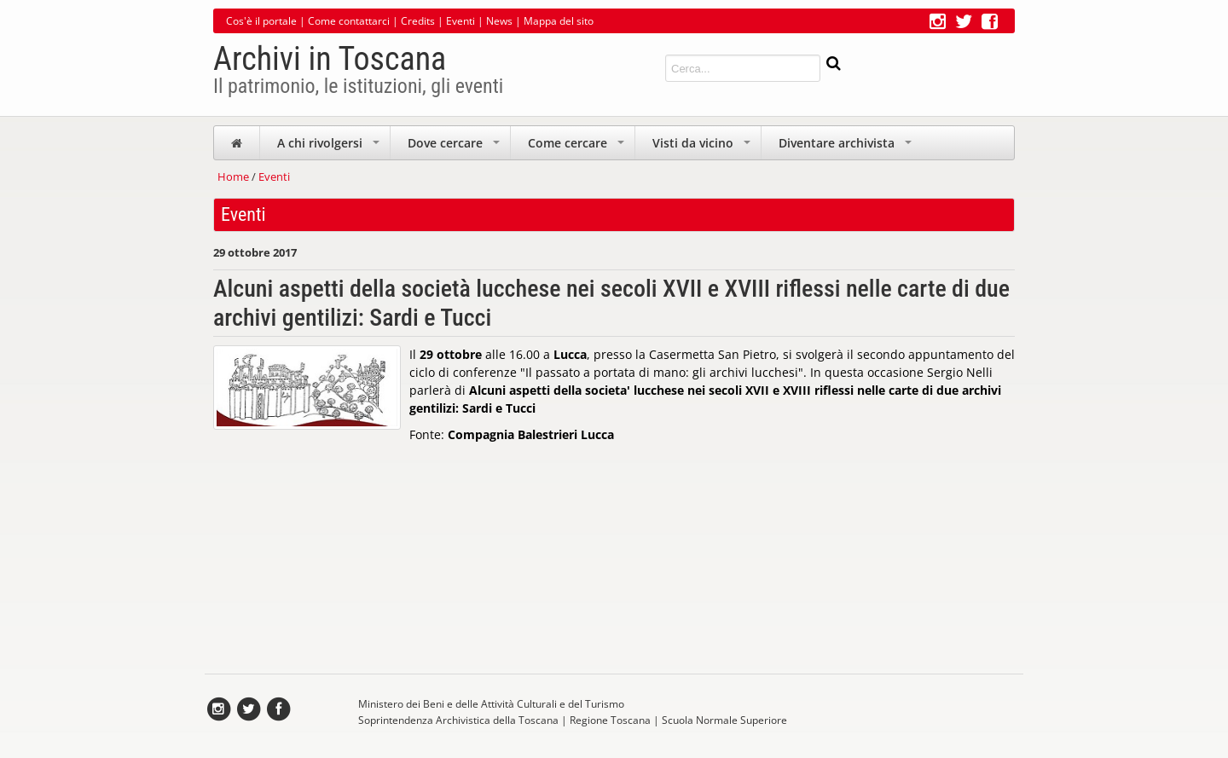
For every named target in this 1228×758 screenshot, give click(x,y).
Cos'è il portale (261, 21)
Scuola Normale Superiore (724, 720)
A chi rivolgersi (330, 147)
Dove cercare (455, 147)
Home (233, 176)
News (499, 21)
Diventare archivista (847, 147)
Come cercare (578, 147)
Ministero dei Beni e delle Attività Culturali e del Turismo (491, 704)
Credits (418, 21)
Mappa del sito (559, 21)
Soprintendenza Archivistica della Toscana (458, 720)
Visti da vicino (703, 147)
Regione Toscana (610, 720)
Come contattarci (349, 21)
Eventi (460, 21)
